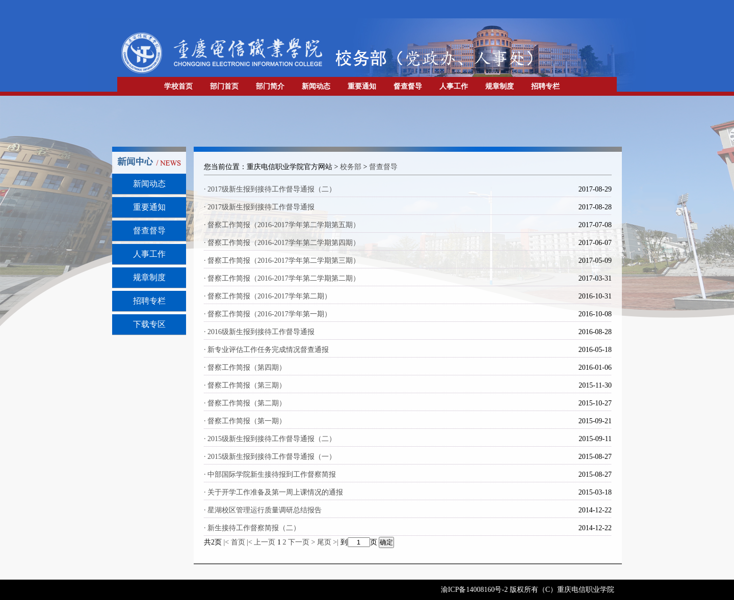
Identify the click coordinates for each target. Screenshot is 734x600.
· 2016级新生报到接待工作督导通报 (259, 332)
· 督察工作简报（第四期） (245, 367)
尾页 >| (328, 542)
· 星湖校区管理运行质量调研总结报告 (263, 510)
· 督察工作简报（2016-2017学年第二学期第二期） (282, 278)
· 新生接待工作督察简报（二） (252, 528)
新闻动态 (316, 86)
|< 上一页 (261, 542)
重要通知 (362, 86)
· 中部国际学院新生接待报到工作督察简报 (270, 474)
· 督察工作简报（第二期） (245, 403)
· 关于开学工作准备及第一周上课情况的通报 (273, 492)
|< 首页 (234, 542)
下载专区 (149, 324)
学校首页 (178, 86)
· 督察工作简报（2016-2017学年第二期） (267, 296)
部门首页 (224, 86)
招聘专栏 (545, 86)
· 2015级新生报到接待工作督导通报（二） (270, 439)
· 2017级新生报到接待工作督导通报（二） (270, 189)
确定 (386, 542)
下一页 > (302, 542)
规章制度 (499, 86)
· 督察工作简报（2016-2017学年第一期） (267, 314)
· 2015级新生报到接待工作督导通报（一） (270, 456)
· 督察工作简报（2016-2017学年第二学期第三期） (282, 260)
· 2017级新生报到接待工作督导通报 (259, 207)
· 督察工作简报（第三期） (245, 385)
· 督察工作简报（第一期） (245, 421)
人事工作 (453, 86)
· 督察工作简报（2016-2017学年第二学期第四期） (282, 243)
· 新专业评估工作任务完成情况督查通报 (266, 349)
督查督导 (408, 86)
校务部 (350, 167)
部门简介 (270, 86)
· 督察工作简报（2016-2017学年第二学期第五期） (282, 225)
